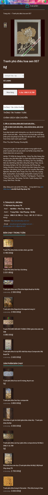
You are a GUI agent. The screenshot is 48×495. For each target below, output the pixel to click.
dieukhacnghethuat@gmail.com (21, 224)
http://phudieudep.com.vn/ (20, 221)
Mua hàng (10, 92)
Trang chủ (6, 13)
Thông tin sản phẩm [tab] (13, 107)
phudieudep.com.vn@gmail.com (14, 226)
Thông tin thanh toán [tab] (14, 112)
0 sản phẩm (34, 6)
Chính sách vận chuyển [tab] (15, 117)
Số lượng (7, 81)
